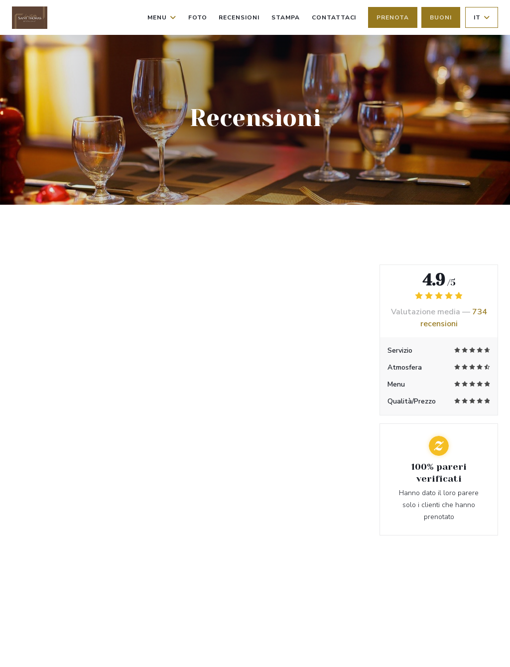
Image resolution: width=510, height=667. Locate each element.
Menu (161, 17)
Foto (197, 17)
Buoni (441, 17)
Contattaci (334, 17)
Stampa (285, 17)
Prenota (393, 17)
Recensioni (239, 17)
